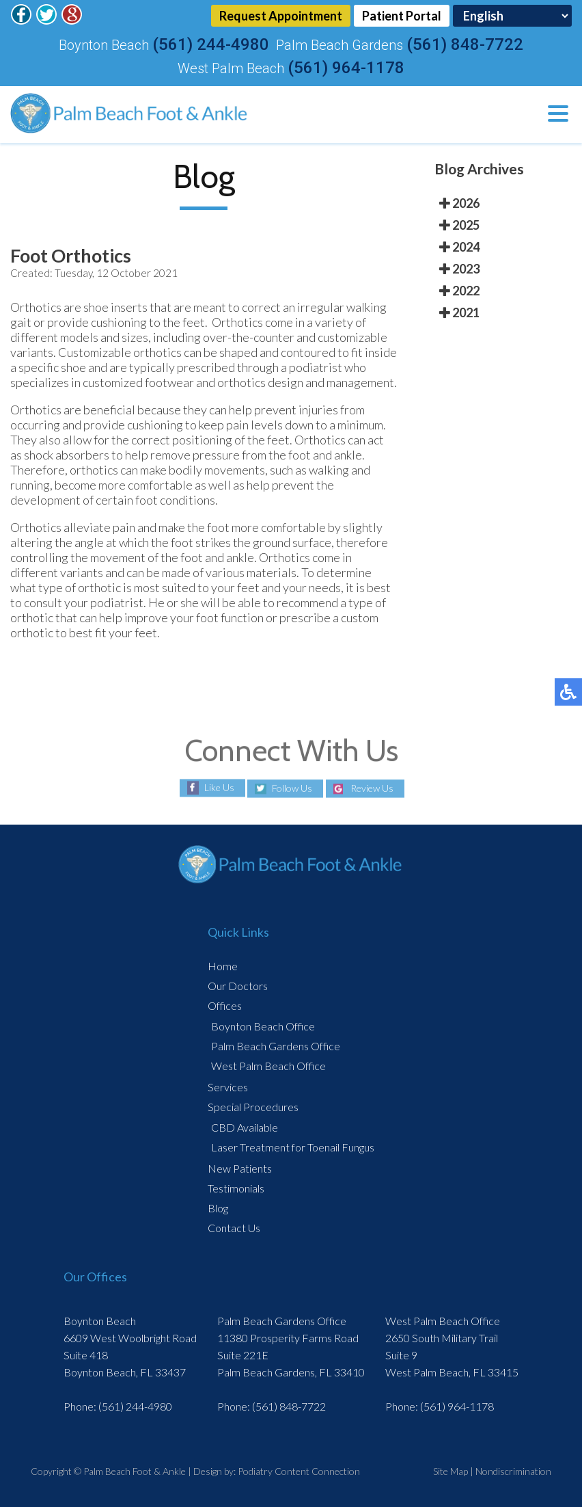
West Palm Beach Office (268, 1065)
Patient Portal (401, 15)
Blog (218, 1207)
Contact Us (234, 1227)
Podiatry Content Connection (299, 1471)
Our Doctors (238, 985)
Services (228, 1086)
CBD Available (244, 1127)
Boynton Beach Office (263, 1025)
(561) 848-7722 (464, 44)
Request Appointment (280, 15)
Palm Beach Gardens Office (275, 1045)
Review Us (371, 789)
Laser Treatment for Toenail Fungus (292, 1147)
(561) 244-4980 (210, 44)
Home (223, 965)
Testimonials (236, 1188)
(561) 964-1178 (346, 67)
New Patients (240, 1168)
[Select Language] (512, 16)
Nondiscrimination (513, 1471)
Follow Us (292, 789)
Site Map (450, 1471)
